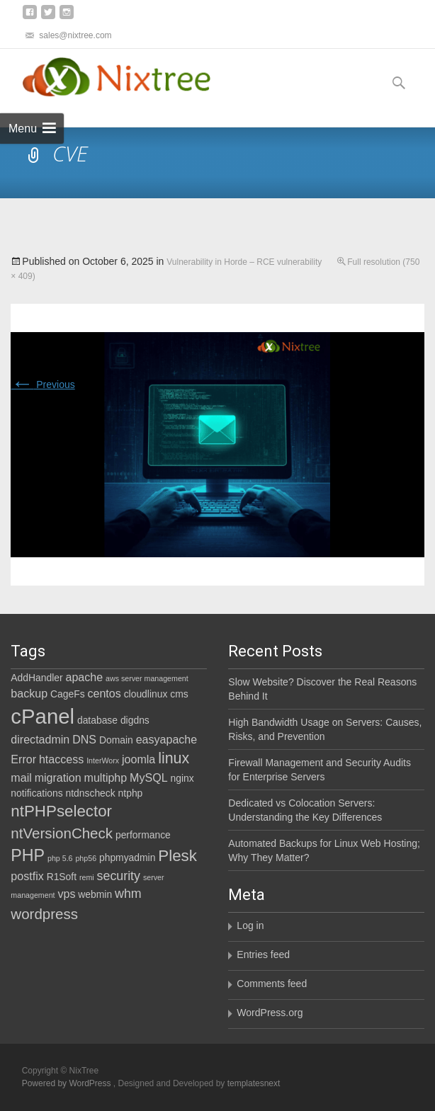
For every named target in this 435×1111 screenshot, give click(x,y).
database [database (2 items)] (97, 720)
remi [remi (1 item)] (86, 877)
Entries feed (263, 954)
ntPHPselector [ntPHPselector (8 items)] (61, 811)
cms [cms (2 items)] (179, 694)
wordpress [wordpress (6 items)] (44, 914)
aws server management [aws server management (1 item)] (147, 678)
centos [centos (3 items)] (103, 693)
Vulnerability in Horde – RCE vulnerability (244, 262)
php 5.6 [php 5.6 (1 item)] (60, 858)
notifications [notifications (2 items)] (36, 793)
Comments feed (272, 983)
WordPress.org (270, 1012)
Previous (42, 384)
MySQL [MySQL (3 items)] (149, 777)
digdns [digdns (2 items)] (134, 720)
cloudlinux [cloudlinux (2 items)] (146, 694)
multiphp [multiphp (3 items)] (106, 777)
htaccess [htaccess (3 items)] (61, 759)
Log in (250, 925)
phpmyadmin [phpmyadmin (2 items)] (127, 857)
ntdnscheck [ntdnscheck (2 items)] (90, 793)
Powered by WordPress (67, 1083)
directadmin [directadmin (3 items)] (40, 739)
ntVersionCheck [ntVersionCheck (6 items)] (62, 833)
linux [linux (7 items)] (173, 758)
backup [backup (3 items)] (29, 693)
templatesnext (254, 1083)
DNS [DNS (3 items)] (84, 739)
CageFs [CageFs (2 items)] (67, 694)
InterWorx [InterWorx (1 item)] (102, 760)
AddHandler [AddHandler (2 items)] (36, 677)
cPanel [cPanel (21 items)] (42, 716)
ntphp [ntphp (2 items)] (130, 793)
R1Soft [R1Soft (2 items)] (62, 876)
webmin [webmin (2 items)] (95, 894)
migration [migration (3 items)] (58, 777)
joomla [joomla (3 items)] (138, 759)
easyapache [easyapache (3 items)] (167, 739)
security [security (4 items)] (118, 876)
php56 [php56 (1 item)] (85, 858)
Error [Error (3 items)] (23, 759)
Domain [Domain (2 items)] (116, 740)
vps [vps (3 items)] (66, 893)
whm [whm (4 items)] (128, 894)
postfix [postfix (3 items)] (27, 876)
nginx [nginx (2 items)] (182, 778)
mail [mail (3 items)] (21, 777)
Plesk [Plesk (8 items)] (177, 856)
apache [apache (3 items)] (84, 677)
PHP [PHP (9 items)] (28, 855)
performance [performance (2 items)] (143, 835)
